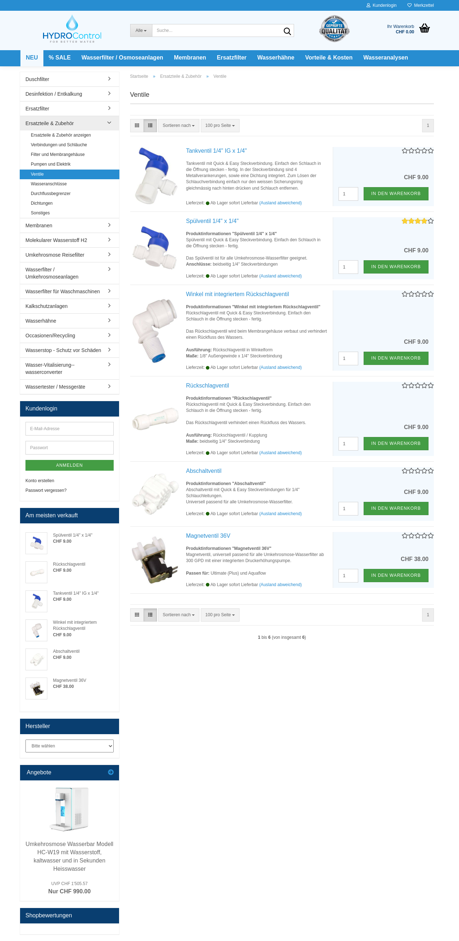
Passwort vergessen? (46, 490)
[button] (137, 125)
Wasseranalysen (385, 57)
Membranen (190, 57)
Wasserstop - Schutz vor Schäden (63, 350)
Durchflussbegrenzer (51, 193)
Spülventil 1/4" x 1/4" (212, 221)
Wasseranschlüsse (49, 183)
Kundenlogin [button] (381, 5)
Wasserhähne (275, 57)
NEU (32, 57)
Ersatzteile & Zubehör (49, 123)
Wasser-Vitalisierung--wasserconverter (50, 368)
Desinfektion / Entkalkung (53, 94)
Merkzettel (420, 5)
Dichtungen (42, 203)
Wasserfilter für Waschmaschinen (62, 291)
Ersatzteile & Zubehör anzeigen (61, 135)
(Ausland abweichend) (280, 202)
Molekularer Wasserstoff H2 (56, 240)
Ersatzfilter (232, 57)
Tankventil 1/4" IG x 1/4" (216, 151)
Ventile (37, 174)
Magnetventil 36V (208, 536)
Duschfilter (37, 79)
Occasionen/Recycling (50, 335)
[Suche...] (141, 30)
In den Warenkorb (396, 193)
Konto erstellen (39, 480)
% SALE (60, 57)
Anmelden (69, 465)
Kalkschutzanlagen (46, 306)
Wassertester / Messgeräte (55, 387)
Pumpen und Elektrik (51, 164)
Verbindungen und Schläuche (59, 144)
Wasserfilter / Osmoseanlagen (122, 57)
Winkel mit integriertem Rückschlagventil (237, 294)
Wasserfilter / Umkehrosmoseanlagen (52, 273)
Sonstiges (40, 212)
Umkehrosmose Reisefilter (54, 255)
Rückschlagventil (207, 385)
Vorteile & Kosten (328, 57)
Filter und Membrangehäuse (58, 154)
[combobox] (178, 125)
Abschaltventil (204, 471)
